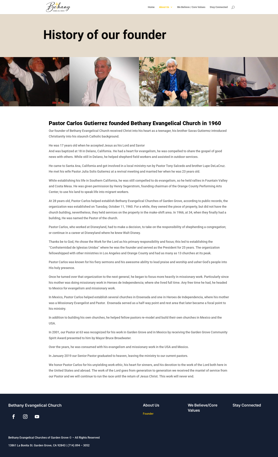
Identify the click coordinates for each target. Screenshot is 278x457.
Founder (148, 413)
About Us (164, 7)
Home (151, 7)
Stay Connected (219, 7)
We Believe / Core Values (191, 7)
